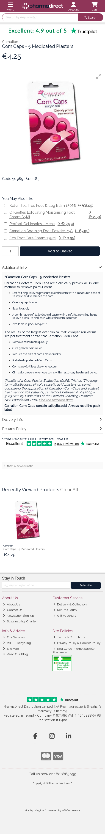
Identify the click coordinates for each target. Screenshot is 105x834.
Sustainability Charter (19, 621)
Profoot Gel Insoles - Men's (41, 224)
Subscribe (86, 585)
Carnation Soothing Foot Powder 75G (49, 231)
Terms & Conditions (69, 637)
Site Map (11, 648)
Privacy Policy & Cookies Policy (76, 643)
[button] (98, 76)
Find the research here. (56, 400)
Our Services (13, 637)
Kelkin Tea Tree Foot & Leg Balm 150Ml (51, 205)
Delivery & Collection (70, 604)
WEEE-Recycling (17, 643)
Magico (39, 810)
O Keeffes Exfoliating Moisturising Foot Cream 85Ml (56, 214)
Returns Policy (65, 610)
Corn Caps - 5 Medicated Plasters (23, 549)
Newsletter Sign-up (18, 615)
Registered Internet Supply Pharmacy (73, 650)
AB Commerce (71, 810)
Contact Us (12, 610)
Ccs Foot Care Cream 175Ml (42, 238)
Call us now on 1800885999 (52, 774)
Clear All (69, 489)
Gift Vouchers (64, 615)
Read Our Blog (15, 654)
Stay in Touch (13, 578)
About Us (11, 604)
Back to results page (20, 465)
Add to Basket (60, 251)
